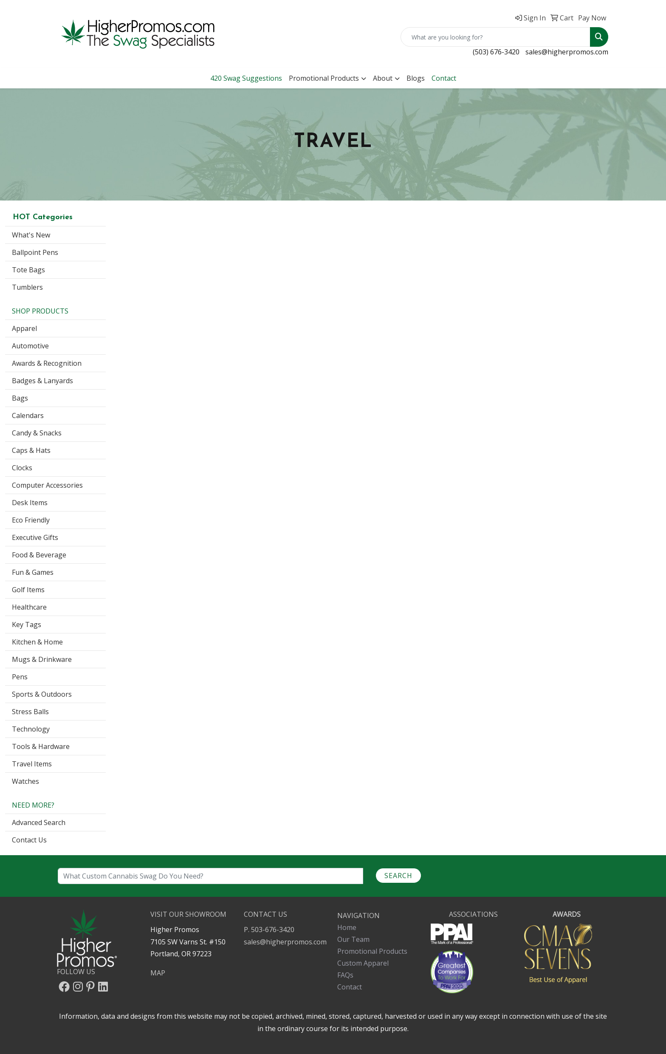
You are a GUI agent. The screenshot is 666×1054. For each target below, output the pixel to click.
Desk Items (30, 502)
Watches (25, 781)
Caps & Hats (31, 450)
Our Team (353, 939)
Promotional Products (324, 78)
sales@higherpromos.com (566, 52)
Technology (31, 729)
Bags (20, 398)
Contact (349, 987)
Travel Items (32, 764)
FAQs (345, 975)
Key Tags (26, 624)
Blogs (415, 78)
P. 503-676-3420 (269, 929)
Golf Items (28, 589)
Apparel (24, 328)
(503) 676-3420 (496, 52)
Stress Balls (30, 711)
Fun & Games (33, 572)
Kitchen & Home (37, 642)
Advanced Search (38, 822)
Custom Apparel (363, 963)
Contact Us (29, 840)
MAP (157, 973)
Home (346, 927)
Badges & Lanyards (42, 380)
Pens (20, 676)
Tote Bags (28, 269)
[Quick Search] (495, 37)
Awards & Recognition (47, 363)
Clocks (22, 467)
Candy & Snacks (37, 433)
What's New (31, 235)
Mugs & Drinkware (42, 659)
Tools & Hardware (41, 746)
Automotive (30, 345)
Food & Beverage (39, 554)
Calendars (28, 415)
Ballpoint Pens (35, 252)
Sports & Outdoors (42, 694)
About (382, 78)
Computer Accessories (47, 485)
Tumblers (27, 287)
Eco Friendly (31, 520)
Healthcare (29, 607)
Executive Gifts (35, 537)
